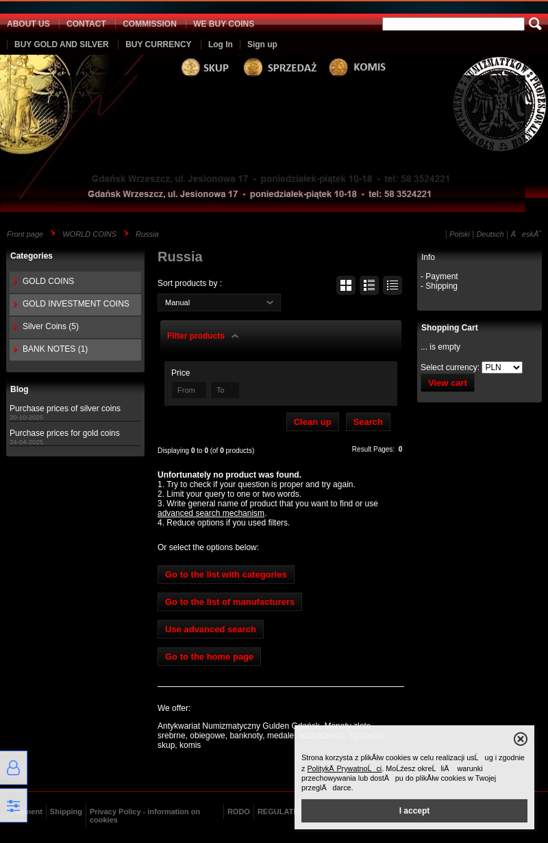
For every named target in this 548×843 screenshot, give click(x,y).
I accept (414, 811)
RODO (238, 811)
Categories (31, 256)
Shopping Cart (449, 328)
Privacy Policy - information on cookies (145, 815)
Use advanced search (210, 629)
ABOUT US (28, 24)
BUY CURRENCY (158, 44)
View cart (447, 383)
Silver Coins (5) (51, 326)
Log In (220, 44)
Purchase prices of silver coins (65, 408)
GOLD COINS (48, 281)
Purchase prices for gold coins (65, 433)
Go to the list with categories (226, 574)
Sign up (262, 44)
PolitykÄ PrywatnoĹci (344, 768)
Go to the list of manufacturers (230, 602)
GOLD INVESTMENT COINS (76, 304)
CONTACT (86, 24)
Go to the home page (209, 656)
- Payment (439, 276)
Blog (19, 389)
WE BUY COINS (223, 24)
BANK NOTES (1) (55, 349)
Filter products (196, 336)
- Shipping (439, 286)
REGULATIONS (285, 811)
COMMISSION (150, 24)
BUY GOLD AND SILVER (61, 44)
